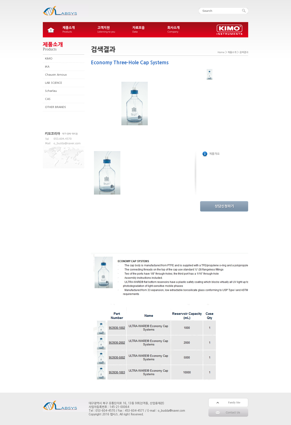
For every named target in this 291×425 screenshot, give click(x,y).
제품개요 (211, 154)
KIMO (48, 58)
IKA (47, 66)
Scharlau (51, 90)
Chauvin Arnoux (56, 74)
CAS (47, 99)
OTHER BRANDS (55, 107)
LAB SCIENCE (53, 82)
